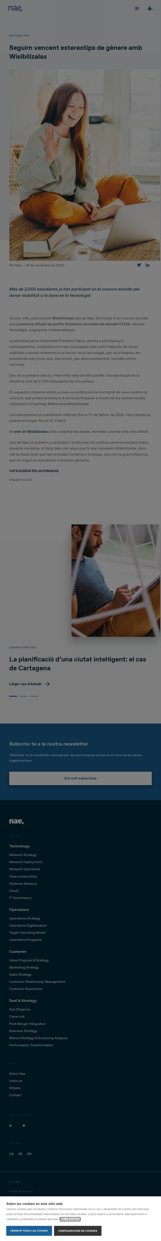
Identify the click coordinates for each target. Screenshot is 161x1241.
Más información (70, 1219)
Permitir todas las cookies (29, 1230)
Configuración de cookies (77, 1230)
